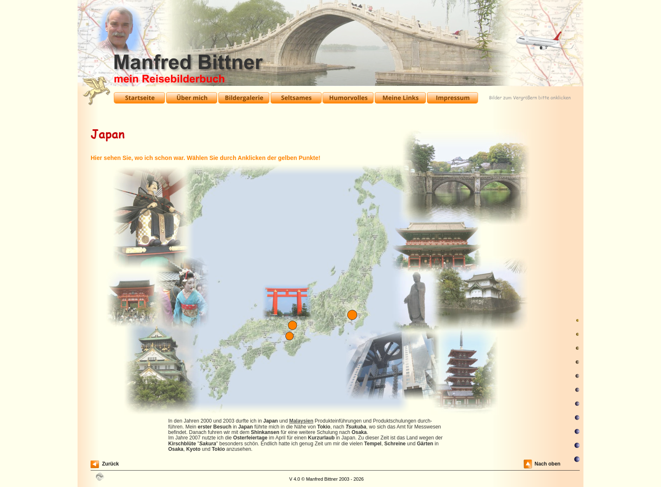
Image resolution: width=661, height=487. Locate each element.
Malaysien (301, 421)
